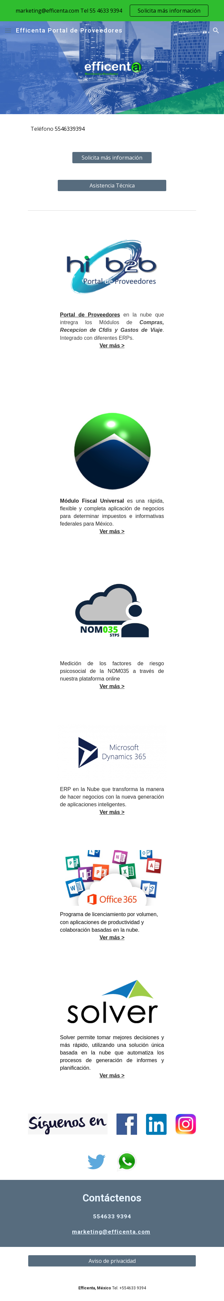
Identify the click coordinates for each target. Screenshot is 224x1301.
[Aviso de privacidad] (112, 1261)
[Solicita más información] (111, 158)
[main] (112, 129)
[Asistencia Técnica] (112, 185)
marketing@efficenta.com (111, 1231)
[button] (8, 30)
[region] (112, 10)
